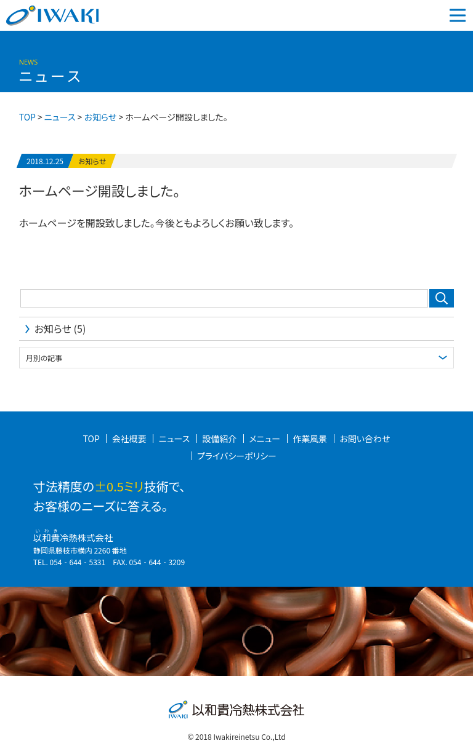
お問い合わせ (364, 438)
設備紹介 (219, 438)
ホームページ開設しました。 (99, 190)
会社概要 (129, 438)
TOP (91, 438)
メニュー (264, 438)
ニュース (59, 117)
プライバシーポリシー (237, 455)
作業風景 (310, 438)
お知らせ (92, 161)
